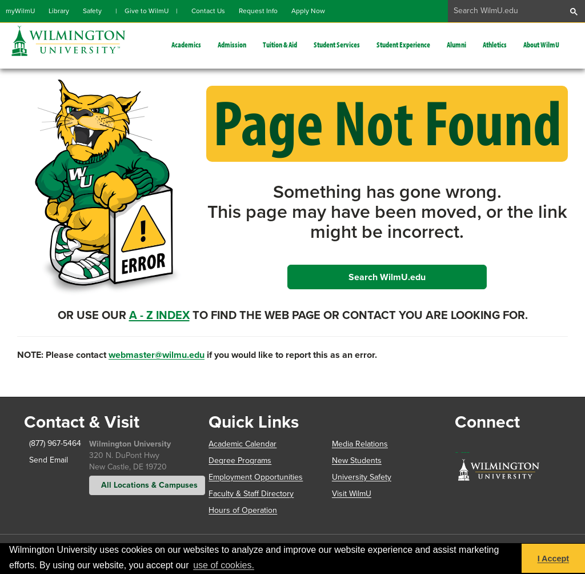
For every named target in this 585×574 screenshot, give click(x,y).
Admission (232, 44)
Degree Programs (240, 461)
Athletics (495, 44)
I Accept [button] (553, 558)
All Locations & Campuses (147, 485)
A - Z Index (159, 315)
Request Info (258, 11)
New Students (357, 461)
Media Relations (360, 444)
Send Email (46, 460)
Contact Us (208, 11)
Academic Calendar (243, 444)
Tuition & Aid (280, 44)
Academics (186, 44)
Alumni (456, 44)
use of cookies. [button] (223, 565)
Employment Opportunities (256, 477)
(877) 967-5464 (47, 443)
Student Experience (403, 44)
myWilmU (20, 11)
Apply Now (308, 11)
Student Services (337, 44)
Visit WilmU (351, 494)
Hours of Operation (243, 510)
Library (59, 11)
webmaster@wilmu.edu (157, 354)
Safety (92, 11)
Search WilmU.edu (387, 277)
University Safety (361, 477)
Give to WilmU (146, 11)
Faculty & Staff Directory (251, 494)
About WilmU (541, 44)
